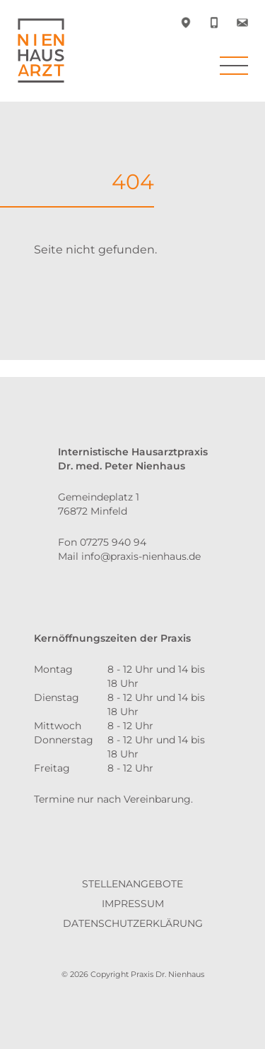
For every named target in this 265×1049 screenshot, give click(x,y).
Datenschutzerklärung (133, 923)
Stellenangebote (132, 883)
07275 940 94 (113, 542)
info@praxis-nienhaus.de (141, 556)
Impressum (133, 903)
